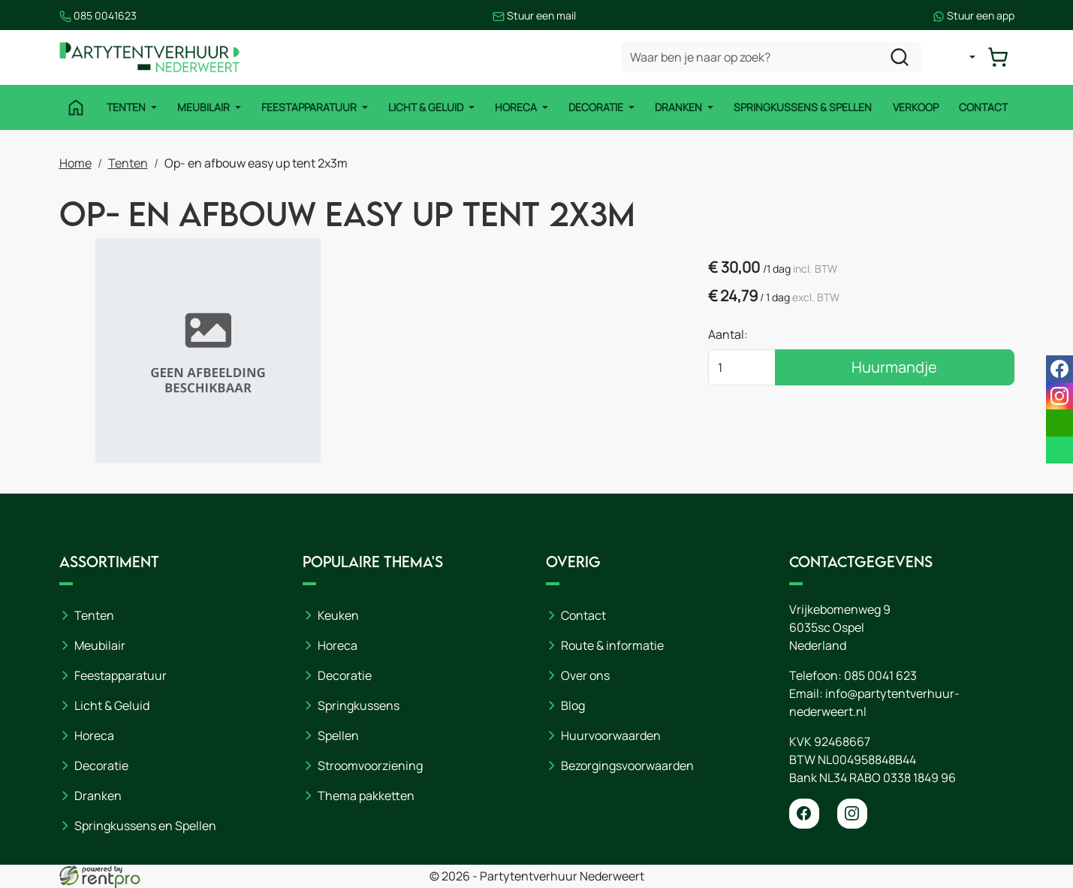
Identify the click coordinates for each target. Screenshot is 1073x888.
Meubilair (204, 107)
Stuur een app (973, 15)
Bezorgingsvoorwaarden (627, 765)
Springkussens (358, 705)
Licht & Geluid (427, 107)
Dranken (679, 107)
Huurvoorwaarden (611, 735)
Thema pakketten (366, 795)
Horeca (517, 107)
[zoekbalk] (771, 57)
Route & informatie (612, 645)
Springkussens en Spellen (145, 825)
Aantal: (728, 334)
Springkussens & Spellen (803, 107)
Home (75, 163)
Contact (983, 107)
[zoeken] (899, 57)
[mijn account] (960, 57)
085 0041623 (98, 15)
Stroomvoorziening (370, 765)
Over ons (585, 675)
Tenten (127, 107)
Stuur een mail (534, 15)
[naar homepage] (149, 57)
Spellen (338, 735)
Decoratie (596, 107)
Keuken (338, 615)
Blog (573, 705)
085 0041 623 (880, 675)
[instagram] (852, 814)
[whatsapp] (1059, 450)
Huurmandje (894, 367)
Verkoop (916, 107)
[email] (1059, 422)
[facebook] (804, 814)
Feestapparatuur (310, 107)
